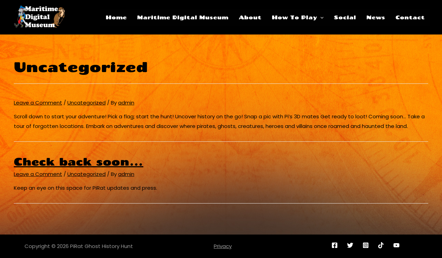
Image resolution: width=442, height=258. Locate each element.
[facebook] (336, 245)
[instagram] (366, 245)
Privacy (223, 246)
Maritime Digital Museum (182, 17)
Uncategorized (86, 102)
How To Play (298, 17)
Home (116, 17)
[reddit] (382, 245)
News (375, 17)
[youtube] (397, 245)
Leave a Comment (38, 102)
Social (345, 17)
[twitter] (351, 245)
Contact (410, 17)
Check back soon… (78, 161)
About (250, 17)
